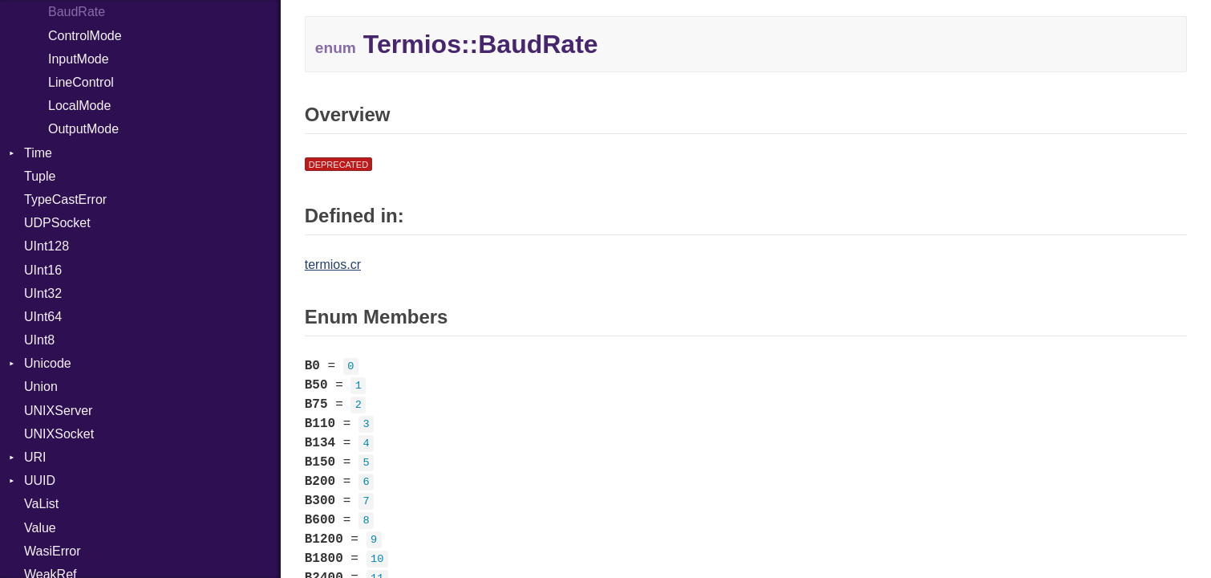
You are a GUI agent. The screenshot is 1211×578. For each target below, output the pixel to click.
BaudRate (76, 11)
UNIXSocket (59, 434)
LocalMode (79, 105)
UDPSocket (57, 223)
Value (40, 528)
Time (38, 153)
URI (35, 457)
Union (41, 386)
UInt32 (43, 293)
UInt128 (46, 246)
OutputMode (83, 129)
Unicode (47, 363)
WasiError (52, 551)
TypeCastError (65, 199)
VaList (41, 504)
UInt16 (43, 270)
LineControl (81, 82)
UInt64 (43, 317)
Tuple (39, 176)
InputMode (78, 59)
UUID (39, 480)
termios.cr (333, 264)
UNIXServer (58, 410)
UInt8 (39, 340)
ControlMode (85, 36)
